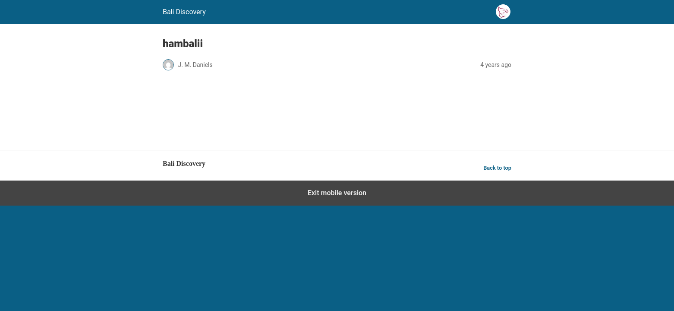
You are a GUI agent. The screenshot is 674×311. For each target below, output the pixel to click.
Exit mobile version (337, 193)
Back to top (497, 168)
